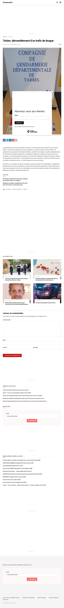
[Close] (51, 91)
